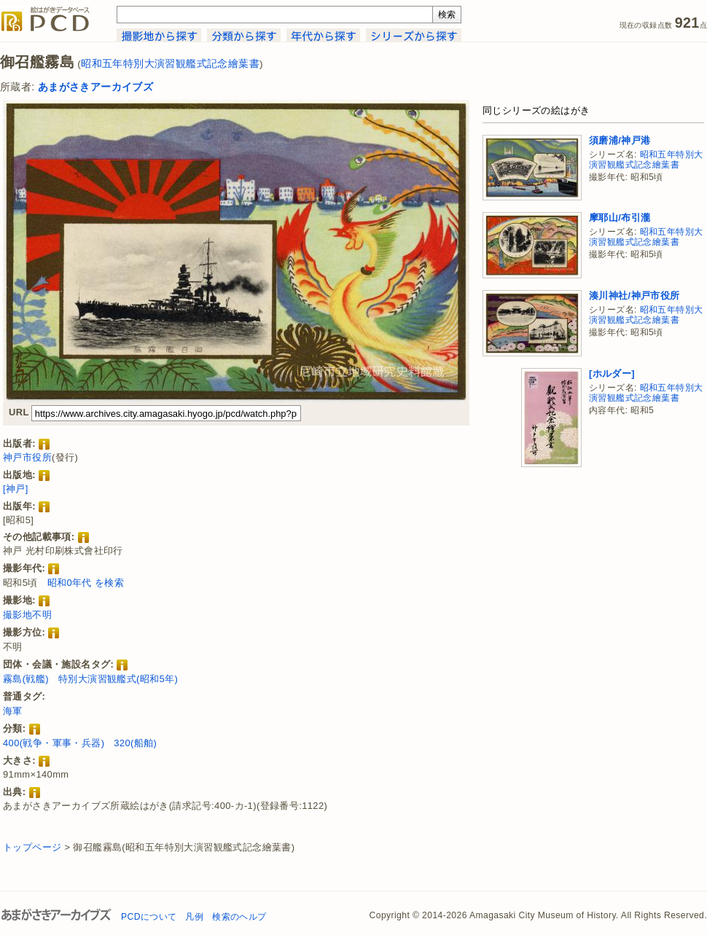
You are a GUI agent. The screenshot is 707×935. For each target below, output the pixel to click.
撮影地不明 (27, 614)
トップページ (32, 847)
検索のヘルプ (239, 917)
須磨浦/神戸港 (619, 140)
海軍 (13, 710)
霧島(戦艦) (26, 678)
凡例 (194, 917)
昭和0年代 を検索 (85, 582)
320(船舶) (135, 743)
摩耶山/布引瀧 (619, 217)
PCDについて (148, 917)
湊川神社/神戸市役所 (634, 295)
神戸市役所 (27, 457)
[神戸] (15, 488)
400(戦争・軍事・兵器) (53, 743)
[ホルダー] (612, 373)
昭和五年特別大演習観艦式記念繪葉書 (170, 63)
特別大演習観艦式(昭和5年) (118, 678)
